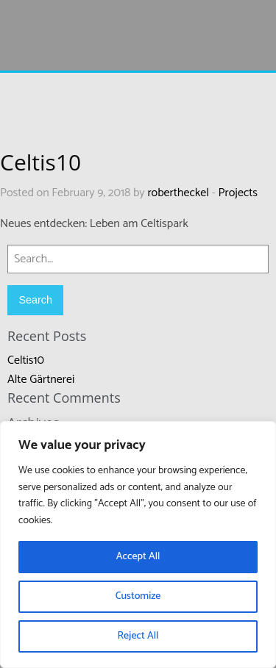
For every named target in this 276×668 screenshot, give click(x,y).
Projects (238, 193)
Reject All (138, 636)
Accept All (138, 556)
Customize (138, 596)
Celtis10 (25, 360)
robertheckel (178, 193)
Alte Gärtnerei (40, 379)
